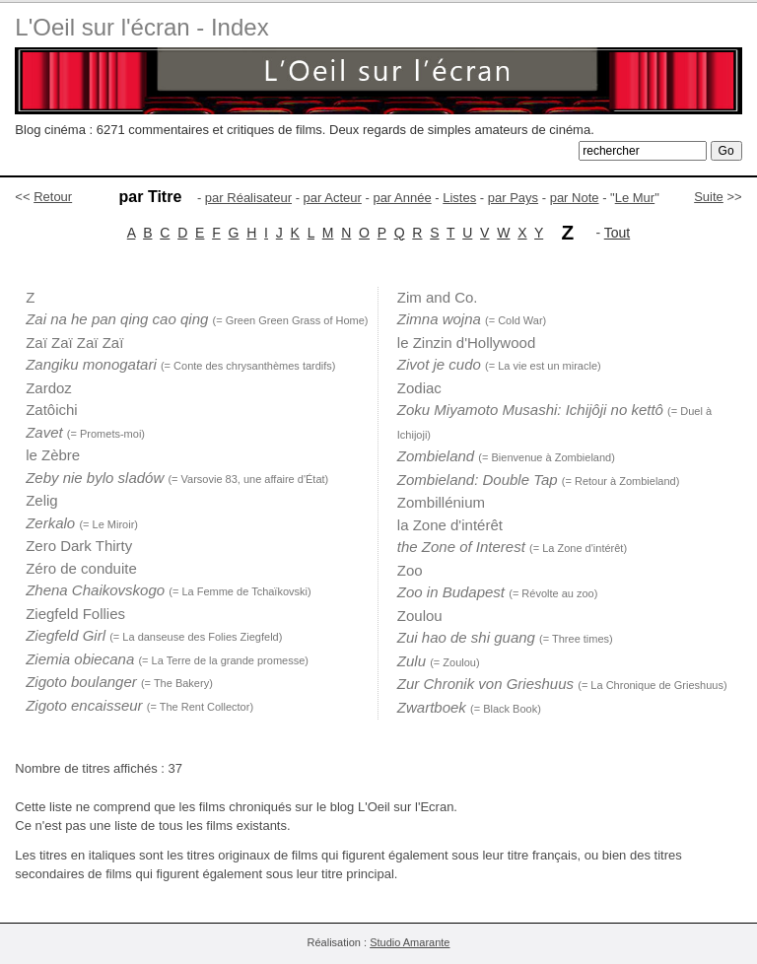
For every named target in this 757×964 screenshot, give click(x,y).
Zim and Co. (437, 297)
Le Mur (634, 197)
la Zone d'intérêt (450, 524)
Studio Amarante (409, 942)
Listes (459, 197)
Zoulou (420, 615)
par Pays (513, 197)
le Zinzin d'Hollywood (466, 342)
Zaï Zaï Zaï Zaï (74, 342)
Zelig (42, 500)
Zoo (410, 570)
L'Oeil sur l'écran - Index (141, 27)
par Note (574, 197)
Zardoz (49, 387)
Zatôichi (52, 409)
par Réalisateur (248, 197)
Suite (708, 196)
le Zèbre (53, 455)
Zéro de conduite (81, 568)
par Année (402, 197)
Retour (53, 196)
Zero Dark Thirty (79, 545)
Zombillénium (441, 502)
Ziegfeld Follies (75, 613)
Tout (617, 233)
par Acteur (333, 197)
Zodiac (419, 387)
